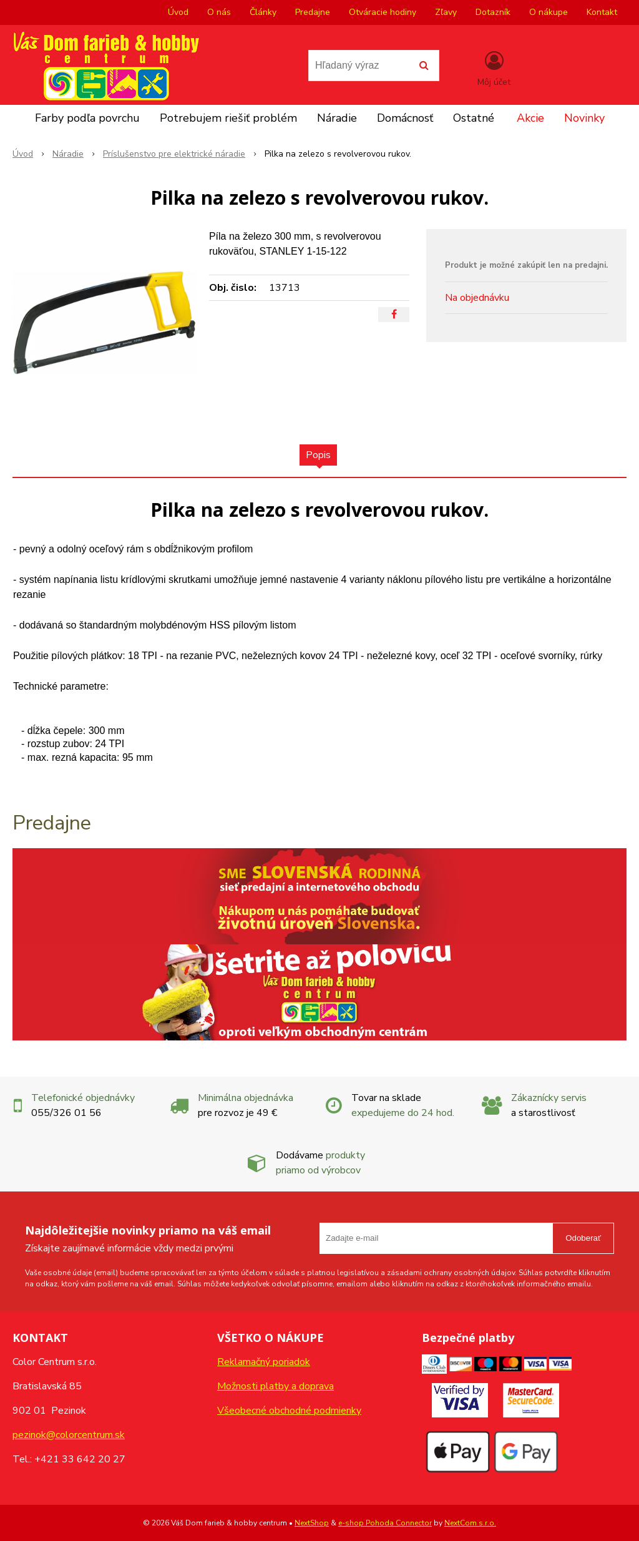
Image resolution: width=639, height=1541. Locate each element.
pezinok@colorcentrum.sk (68, 1435)
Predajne (312, 12)
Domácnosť (405, 117)
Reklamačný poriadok (263, 1362)
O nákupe (548, 12)
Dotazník (493, 12)
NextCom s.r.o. (470, 1523)
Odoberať (583, 1238)
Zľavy (446, 12)
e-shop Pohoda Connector (385, 1523)
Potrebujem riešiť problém (228, 117)
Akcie (530, 117)
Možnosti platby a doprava (275, 1386)
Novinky (584, 117)
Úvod (178, 12)
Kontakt (602, 12)
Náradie (337, 117)
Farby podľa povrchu (87, 117)
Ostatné (473, 117)
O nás (219, 12)
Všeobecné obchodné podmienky (289, 1410)
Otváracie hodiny (382, 12)
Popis (318, 455)
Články (263, 12)
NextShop (312, 1523)
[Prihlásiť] (493, 68)
